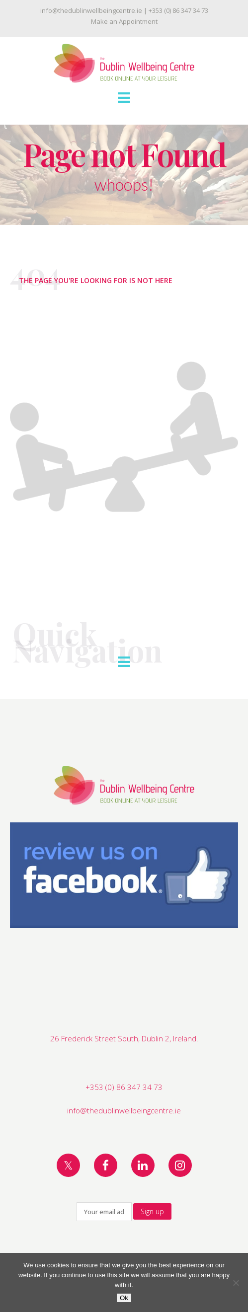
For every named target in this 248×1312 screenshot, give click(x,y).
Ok (124, 1298)
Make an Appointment (124, 21)
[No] (236, 1283)
